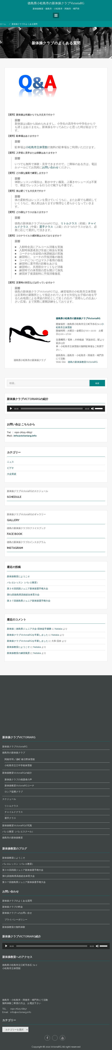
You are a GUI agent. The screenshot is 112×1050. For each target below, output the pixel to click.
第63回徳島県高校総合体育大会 (23, 594)
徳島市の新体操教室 (12, 969)
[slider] (52, 408)
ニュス (10, 461)
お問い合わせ (50, 167)
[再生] (10, 408)
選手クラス (46, 226)
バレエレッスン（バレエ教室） (23, 582)
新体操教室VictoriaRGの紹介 (17, 905)
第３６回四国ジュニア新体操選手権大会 (27, 588)
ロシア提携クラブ (14, 923)
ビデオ (10, 468)
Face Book (14, 533)
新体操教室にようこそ (18, 576)
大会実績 (11, 474)
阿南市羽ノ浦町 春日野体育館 (20, 891)
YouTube (62, 1038)
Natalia (58, 628)
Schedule (14, 496)
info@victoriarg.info (25, 435)
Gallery (13, 520)
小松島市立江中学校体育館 (18, 897)
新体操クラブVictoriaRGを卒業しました (27, 635)
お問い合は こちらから (21, 424)
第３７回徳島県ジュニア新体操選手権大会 (28, 600)
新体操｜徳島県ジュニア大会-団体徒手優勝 (29, 628)
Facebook (47, 1038)
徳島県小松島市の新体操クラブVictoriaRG (56, 3)
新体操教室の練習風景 (18, 653)
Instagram (15, 547)
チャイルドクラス (14, 944)
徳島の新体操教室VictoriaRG (83, 362)
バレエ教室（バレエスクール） (18, 963)
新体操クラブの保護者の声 (18, 911)
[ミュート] (92, 408)
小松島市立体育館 (37, 147)
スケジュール (9, 931)
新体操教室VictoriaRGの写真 (17, 957)
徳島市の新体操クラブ (13, 884)
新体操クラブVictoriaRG (14, 878)
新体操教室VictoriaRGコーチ (19, 917)
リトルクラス (69, 223)
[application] (56, 409)
